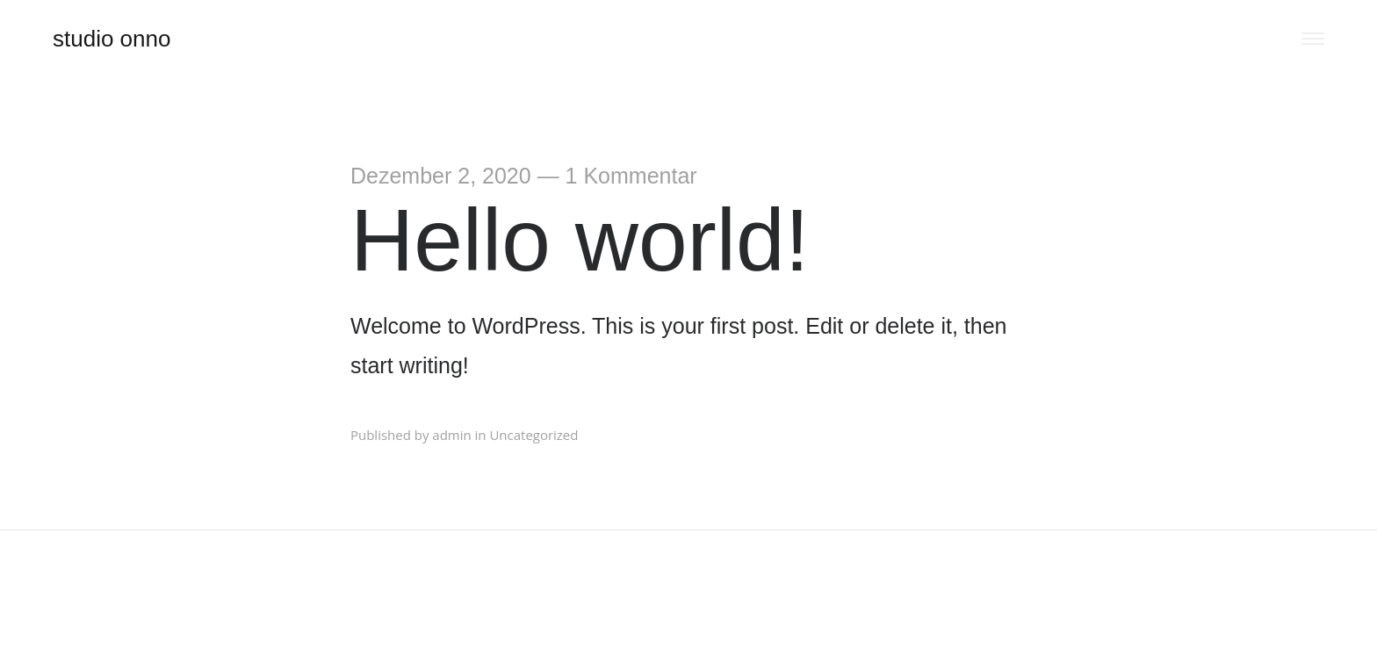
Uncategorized (533, 434)
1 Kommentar (631, 175)
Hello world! (579, 240)
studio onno (111, 38)
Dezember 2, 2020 (440, 175)
